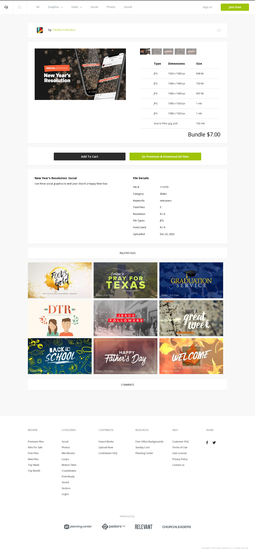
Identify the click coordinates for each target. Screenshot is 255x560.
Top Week (33, 465)
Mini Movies (68, 453)
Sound (128, 7)
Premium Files (36, 441)
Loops (65, 459)
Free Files (33, 453)
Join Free (235, 7)
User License (179, 453)
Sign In (207, 7)
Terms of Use (179, 447)
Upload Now (106, 447)
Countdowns (69, 470)
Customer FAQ (180, 441)
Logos (65, 494)
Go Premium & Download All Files (165, 156)
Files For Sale (35, 447)
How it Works (106, 441)
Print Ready (68, 476)
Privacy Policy (179, 459)
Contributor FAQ (108, 453)
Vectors (66, 488)
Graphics (55, 7)
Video (76, 7)
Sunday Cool (142, 447)
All (37, 7)
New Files (33, 459)
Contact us (178, 465)
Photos (111, 7)
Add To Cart (89, 156)
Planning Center (144, 453)
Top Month (34, 470)
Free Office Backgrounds (149, 441)
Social (94, 7)
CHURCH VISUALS (63, 30)
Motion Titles (69, 465)
